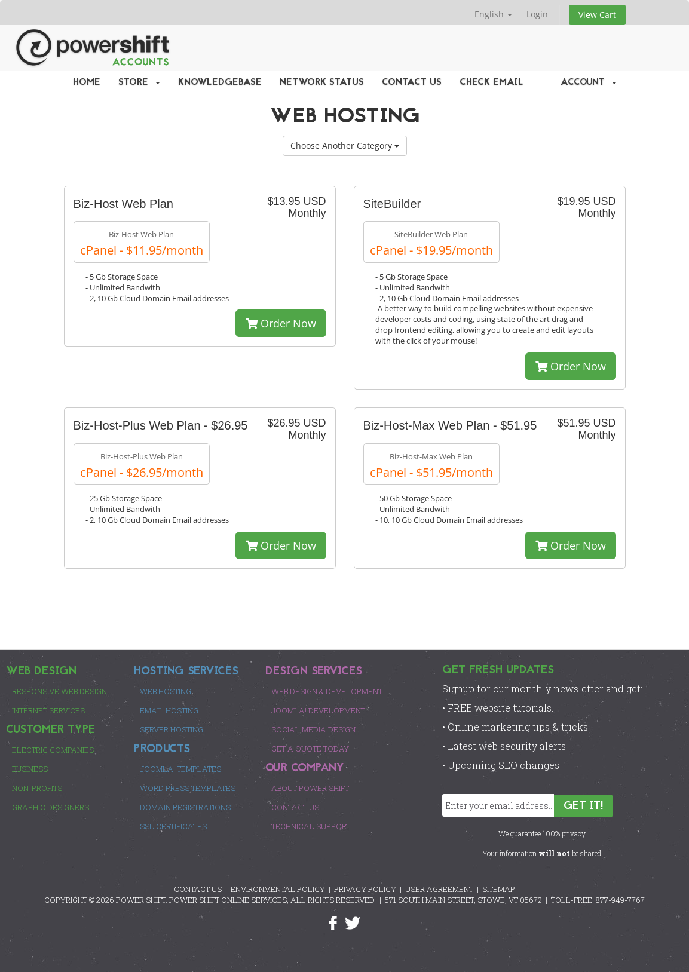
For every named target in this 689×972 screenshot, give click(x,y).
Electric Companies (53, 749)
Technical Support (310, 826)
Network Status (322, 82)
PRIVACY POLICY (365, 889)
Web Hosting (165, 691)
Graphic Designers (50, 807)
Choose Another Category (344, 145)
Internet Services (48, 710)
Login (537, 14)
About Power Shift (310, 788)
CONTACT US (198, 889)
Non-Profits (37, 788)
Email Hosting (169, 710)
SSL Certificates (173, 826)
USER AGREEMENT (439, 889)
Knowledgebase (220, 82)
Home (86, 82)
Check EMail (491, 82)
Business (30, 769)
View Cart (597, 14)
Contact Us (412, 82)
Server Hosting (171, 729)
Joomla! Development (318, 710)
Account (589, 82)
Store (139, 82)
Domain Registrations (185, 807)
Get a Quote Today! (311, 748)
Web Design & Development (326, 691)
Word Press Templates (187, 788)
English (493, 14)
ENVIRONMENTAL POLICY (278, 889)
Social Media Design (313, 729)
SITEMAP (498, 889)
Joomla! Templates (180, 769)
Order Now (281, 323)
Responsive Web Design (59, 691)
